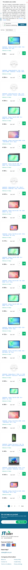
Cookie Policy (17, 562)
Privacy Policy (17, 559)
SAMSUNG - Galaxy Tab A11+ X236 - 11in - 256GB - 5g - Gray (12, 398)
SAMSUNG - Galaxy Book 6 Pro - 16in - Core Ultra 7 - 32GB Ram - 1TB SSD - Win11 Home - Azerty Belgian (13, 94)
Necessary (7, 23)
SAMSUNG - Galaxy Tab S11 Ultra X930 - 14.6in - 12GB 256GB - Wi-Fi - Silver (13, 141)
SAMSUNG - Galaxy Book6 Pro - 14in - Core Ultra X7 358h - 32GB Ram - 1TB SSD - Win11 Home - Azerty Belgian (13, 71)
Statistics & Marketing (10, 25)
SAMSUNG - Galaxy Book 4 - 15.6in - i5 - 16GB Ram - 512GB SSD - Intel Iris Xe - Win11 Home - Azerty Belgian (13, 375)
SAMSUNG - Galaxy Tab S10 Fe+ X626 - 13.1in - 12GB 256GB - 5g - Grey (13, 47)
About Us (3, 559)
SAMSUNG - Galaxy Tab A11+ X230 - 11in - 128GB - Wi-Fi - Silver (12, 305)
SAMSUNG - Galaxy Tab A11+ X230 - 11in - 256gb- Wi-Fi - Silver (12, 118)
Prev (5, 506)
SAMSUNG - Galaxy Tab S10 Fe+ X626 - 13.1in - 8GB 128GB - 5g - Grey (13, 351)
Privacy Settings (18, 564)
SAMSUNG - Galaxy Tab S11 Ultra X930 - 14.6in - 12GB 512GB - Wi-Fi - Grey (13, 421)
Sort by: (3, 30)
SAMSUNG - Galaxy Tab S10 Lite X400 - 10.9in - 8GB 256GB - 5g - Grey (13, 234)
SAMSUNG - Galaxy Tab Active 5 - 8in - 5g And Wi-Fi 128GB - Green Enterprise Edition (13, 445)
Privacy (21, 18)
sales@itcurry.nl (6, 552)
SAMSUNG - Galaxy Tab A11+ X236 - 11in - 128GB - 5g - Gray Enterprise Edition (12, 164)
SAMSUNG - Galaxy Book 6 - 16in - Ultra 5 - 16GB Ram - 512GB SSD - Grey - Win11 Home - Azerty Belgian (13, 188)
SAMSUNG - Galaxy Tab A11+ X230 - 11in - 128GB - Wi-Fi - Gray (12, 258)
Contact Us (4, 562)
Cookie (4, 20)
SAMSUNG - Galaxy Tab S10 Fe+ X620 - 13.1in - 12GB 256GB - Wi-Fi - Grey (13, 328)
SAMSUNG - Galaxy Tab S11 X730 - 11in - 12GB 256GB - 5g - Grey (13, 211)
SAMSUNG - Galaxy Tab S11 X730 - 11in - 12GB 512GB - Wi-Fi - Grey (13, 281)
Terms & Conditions (6, 564)
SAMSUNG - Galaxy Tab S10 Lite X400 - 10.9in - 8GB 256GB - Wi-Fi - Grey (13, 491)
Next (22, 506)
